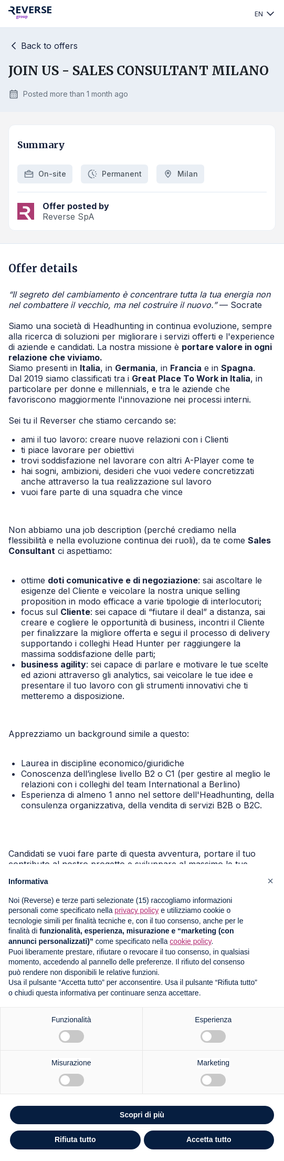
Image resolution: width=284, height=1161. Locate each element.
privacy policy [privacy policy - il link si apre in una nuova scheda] (136, 910)
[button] (270, 880)
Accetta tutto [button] (209, 1139)
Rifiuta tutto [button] (75, 1139)
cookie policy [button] (190, 941)
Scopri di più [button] (142, 1115)
